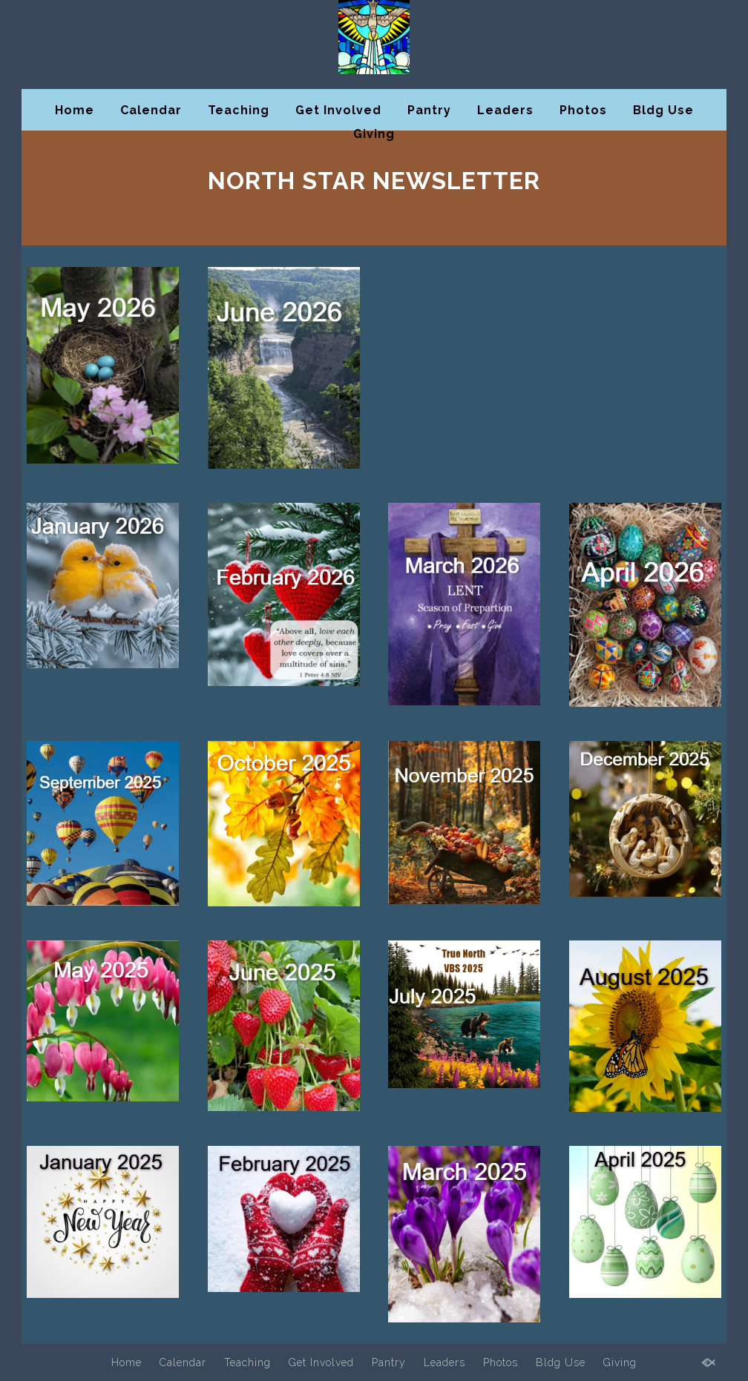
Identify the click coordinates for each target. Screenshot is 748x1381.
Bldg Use (663, 110)
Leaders (505, 110)
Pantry (429, 110)
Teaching (238, 110)
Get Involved (338, 110)
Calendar (151, 110)
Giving (374, 134)
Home (74, 110)
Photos (583, 110)
